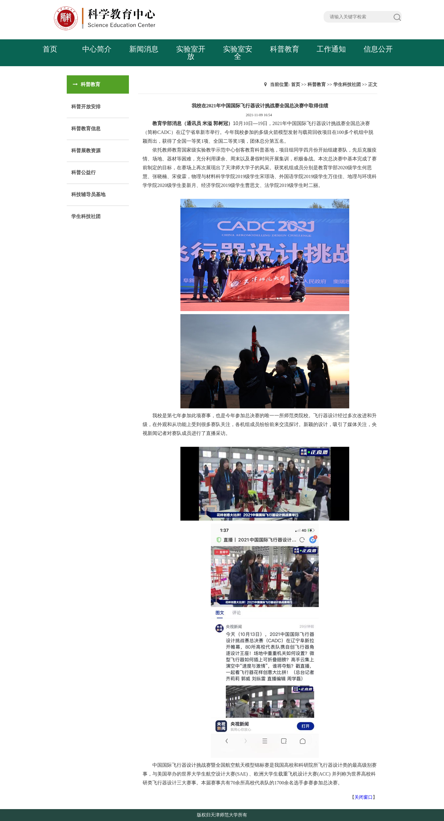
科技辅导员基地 (88, 194)
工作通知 (331, 49)
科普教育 (284, 49)
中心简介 (97, 49)
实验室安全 (237, 52)
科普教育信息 (86, 128)
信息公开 (378, 49)
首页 (50, 49)
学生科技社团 (86, 216)
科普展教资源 (86, 150)
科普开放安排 (86, 106)
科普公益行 (83, 172)
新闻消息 (143, 49)
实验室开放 (190, 52)
